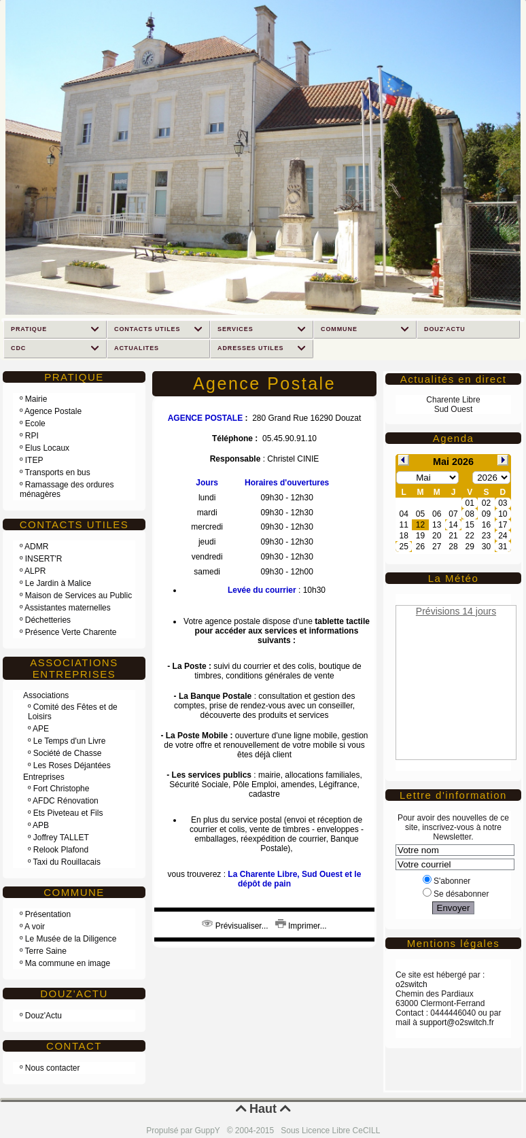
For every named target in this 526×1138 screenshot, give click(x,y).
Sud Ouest (453, 409)
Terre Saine (46, 951)
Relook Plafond (60, 850)
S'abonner (446, 881)
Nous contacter (52, 1068)
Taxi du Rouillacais (67, 862)
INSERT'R (44, 559)
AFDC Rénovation (66, 801)
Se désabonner (456, 894)
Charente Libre (453, 399)
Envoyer (453, 908)
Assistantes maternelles (67, 608)
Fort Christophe (61, 788)
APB (41, 825)
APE (41, 729)
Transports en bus (57, 472)
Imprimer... (301, 926)
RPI (32, 436)
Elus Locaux (47, 448)
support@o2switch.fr (456, 1022)
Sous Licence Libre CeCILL (331, 1130)
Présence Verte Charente (71, 632)
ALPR (35, 571)
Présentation (48, 914)
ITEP (34, 460)
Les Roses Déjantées (72, 765)
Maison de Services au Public (78, 595)
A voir (34, 926)
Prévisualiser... (235, 926)
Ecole (35, 423)
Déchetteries (48, 620)
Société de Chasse (67, 753)
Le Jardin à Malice (58, 583)
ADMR (36, 546)
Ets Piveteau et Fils (68, 813)
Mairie (36, 399)
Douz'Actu (43, 1015)
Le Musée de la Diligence (71, 939)
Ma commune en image (67, 963)
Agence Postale (53, 411)
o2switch (411, 984)
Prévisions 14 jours (456, 611)
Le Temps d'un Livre (69, 741)
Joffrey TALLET (61, 837)
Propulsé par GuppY (184, 1130)
